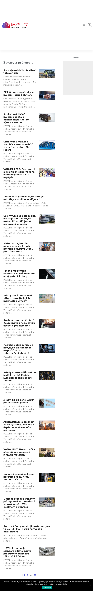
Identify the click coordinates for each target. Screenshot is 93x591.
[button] (84, 25)
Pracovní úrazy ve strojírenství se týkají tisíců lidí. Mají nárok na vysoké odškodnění (27, 529)
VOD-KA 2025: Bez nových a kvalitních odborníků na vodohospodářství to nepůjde (19, 173)
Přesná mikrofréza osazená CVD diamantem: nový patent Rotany (19, 273)
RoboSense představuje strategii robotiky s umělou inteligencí (23, 198)
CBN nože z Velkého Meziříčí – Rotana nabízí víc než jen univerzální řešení (18, 145)
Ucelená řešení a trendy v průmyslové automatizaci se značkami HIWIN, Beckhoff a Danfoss (19, 502)
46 (35, 575)
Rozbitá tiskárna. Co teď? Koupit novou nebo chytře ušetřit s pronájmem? (19, 323)
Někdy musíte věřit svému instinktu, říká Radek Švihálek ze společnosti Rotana (19, 376)
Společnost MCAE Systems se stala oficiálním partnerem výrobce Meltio (16, 118)
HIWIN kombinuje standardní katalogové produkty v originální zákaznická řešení (17, 552)
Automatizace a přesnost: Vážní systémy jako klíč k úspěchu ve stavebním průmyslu (19, 426)
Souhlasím (47, 588)
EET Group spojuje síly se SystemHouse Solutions (18, 93)
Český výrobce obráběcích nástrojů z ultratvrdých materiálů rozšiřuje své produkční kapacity (19, 220)
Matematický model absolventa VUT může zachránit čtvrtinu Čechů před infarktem (18, 247)
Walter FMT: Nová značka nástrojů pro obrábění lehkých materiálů (19, 452)
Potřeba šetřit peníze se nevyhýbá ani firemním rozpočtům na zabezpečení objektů (18, 349)
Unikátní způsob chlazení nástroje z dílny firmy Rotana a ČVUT (18, 477)
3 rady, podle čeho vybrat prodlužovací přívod (18, 401)
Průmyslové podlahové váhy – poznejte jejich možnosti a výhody (17, 298)
